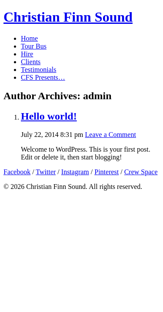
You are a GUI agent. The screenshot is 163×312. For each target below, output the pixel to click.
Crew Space (141, 172)
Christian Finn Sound (68, 17)
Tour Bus (34, 46)
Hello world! (49, 116)
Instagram (75, 172)
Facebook (16, 172)
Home (29, 38)
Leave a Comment (110, 134)
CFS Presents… (43, 77)
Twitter (46, 172)
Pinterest (106, 172)
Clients (30, 61)
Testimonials (39, 69)
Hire (27, 54)
